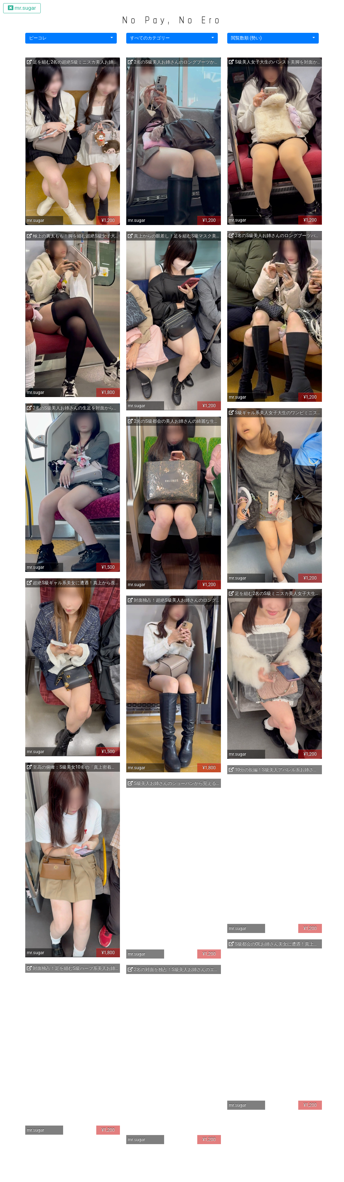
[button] (71, 38)
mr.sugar (22, 8)
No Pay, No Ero (172, 20)
